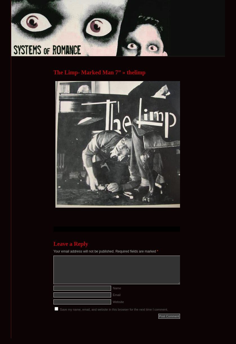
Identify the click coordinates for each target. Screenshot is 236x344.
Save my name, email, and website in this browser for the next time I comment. (114, 309)
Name (117, 288)
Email (117, 295)
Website (118, 302)
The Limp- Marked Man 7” (87, 72)
